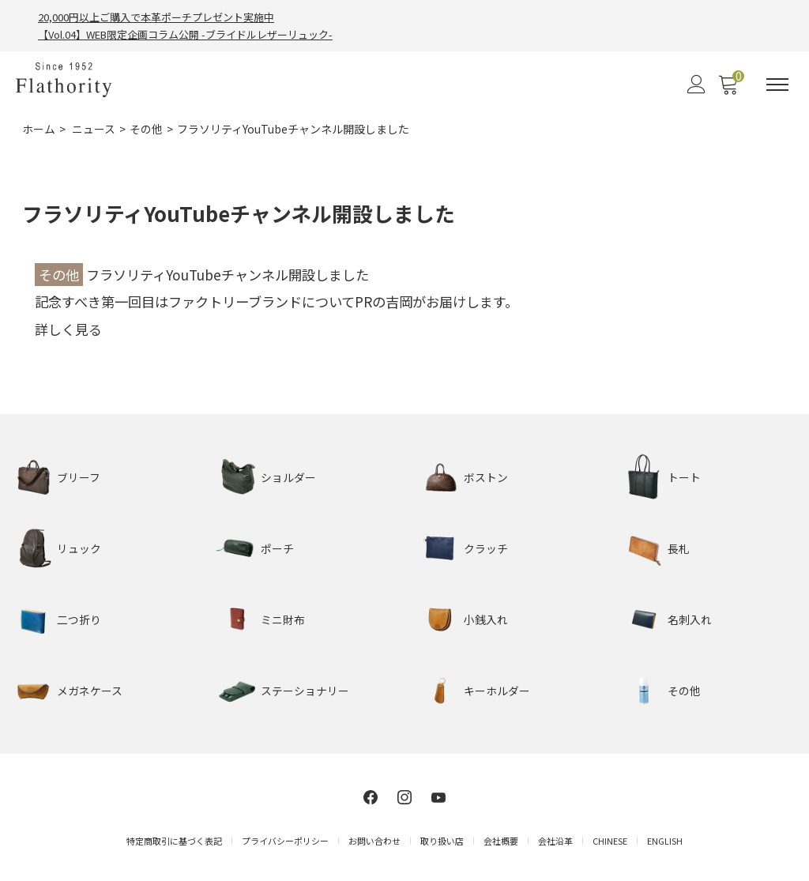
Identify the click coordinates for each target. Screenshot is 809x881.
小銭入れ (486, 619)
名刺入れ (690, 619)
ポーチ (277, 548)
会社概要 (501, 840)
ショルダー (288, 477)
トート (684, 477)
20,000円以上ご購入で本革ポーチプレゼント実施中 (156, 16)
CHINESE (610, 840)
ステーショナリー (305, 690)
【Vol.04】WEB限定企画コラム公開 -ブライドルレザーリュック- (185, 35)
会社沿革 (555, 840)
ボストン (486, 477)
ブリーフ (78, 477)
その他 (146, 129)
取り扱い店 (442, 840)
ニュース (93, 129)
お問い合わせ (374, 840)
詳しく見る (68, 329)
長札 (679, 548)
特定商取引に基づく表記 (174, 840)
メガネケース (89, 690)
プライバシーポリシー (285, 840)
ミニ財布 (283, 619)
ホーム (38, 129)
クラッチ (486, 548)
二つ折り (79, 619)
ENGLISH (665, 840)
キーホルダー (497, 690)
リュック (79, 548)
